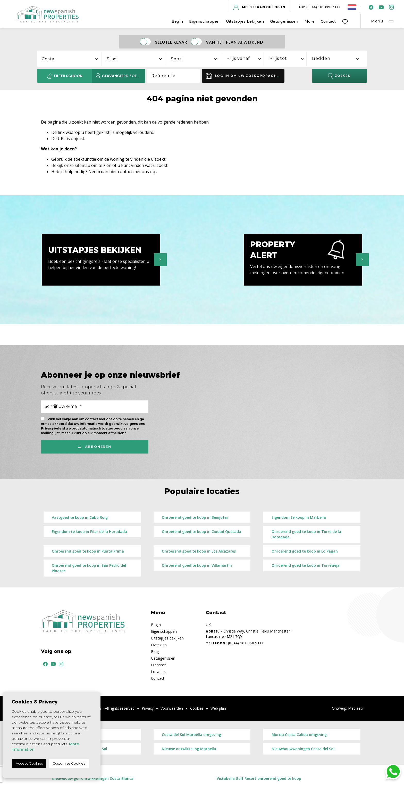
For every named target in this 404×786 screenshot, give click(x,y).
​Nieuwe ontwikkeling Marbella (189, 748)
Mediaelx (355, 708)
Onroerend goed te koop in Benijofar (195, 517)
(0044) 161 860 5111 (320, 6)
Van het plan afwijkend (234, 42)
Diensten (158, 664)
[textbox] (72, 59)
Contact (328, 21)
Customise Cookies (69, 763)
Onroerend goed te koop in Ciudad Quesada (201, 531)
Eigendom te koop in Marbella (299, 517)
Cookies (197, 708)
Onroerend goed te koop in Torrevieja (306, 565)
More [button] (310, 21)
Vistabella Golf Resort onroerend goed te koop (259, 778)
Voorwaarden (172, 708)
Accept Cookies (29, 763)
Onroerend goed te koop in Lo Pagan (305, 551)
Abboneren (94, 446)
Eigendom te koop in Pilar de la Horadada (89, 531)
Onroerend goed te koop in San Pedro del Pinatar (89, 568)
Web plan (218, 708)
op (152, 171)
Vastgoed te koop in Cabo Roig (80, 517)
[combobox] (69, 58)
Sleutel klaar (171, 42)
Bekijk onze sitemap (70, 165)
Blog (155, 651)
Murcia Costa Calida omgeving (299, 734)
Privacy (148, 708)
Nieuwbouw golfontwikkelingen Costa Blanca (92, 778)
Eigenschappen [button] (204, 21)
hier (113, 171)
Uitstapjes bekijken (245, 21)
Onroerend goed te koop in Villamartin (197, 565)
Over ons (159, 644)
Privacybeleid (53, 428)
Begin (177, 21)
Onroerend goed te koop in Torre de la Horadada (306, 534)
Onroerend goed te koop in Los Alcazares (199, 551)
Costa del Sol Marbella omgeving (191, 734)
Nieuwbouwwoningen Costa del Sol (303, 748)
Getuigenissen (284, 21)
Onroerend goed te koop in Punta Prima (88, 551)
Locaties (158, 671)
